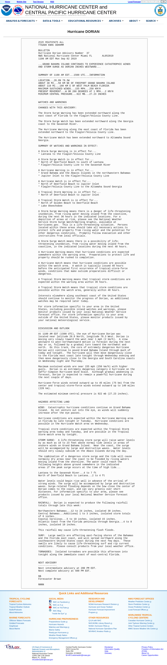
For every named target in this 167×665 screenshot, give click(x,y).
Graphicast (13, 626)
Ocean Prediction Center (138, 607)
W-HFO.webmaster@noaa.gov (78, 655)
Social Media (56, 599)
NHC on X (55, 605)
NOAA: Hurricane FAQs (98, 626)
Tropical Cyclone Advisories (20, 604)
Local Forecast (134, 2)
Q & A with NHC (95, 620)
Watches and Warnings (58, 627)
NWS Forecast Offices (141, 599)
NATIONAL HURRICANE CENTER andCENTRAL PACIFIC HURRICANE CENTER (70, 9)
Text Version (38, 2)
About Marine (14, 629)
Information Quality (112, 649)
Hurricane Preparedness (63, 619)
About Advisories (16, 612)
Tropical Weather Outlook (19, 607)
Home (7, 2)
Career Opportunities (150, 655)
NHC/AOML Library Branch (99, 623)
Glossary (108, 653)
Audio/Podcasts (15, 610)
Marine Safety (54, 630)
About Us (145, 653)
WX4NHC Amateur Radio (99, 631)
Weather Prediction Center (138, 601)
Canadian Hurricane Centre (139, 620)
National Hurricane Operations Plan (103, 629)
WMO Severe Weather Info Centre (142, 629)
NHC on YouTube (58, 608)
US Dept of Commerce (41, 647)
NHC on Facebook (58, 602)
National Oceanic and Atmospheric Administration (55, 15)
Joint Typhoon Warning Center (140, 623)
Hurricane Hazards (56, 624)
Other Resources (99, 618)
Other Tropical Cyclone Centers (140, 626)
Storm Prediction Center (137, 604)
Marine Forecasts (19, 618)
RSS (52, 2)
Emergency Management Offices (62, 638)
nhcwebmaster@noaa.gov (42, 660)
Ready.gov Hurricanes (58, 632)
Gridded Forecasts (16, 623)
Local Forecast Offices (137, 610)
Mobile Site (21, 2)
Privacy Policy (147, 647)
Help (106, 651)
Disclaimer (109, 647)
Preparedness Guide (57, 622)
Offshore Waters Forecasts (20, 620)
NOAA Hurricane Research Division (103, 604)
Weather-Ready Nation (58, 635)
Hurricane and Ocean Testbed (100, 607)
